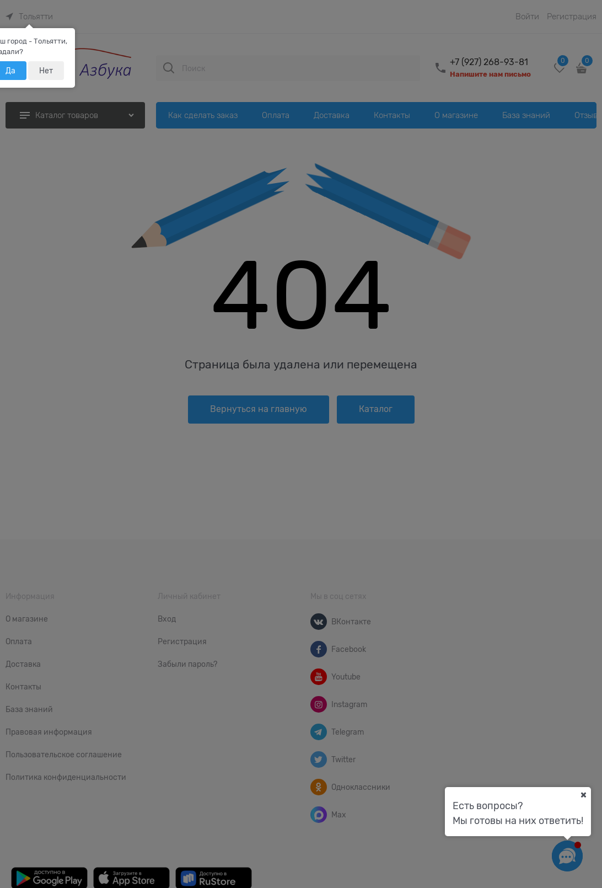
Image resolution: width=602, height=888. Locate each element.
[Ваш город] (583, 794)
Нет (46, 70)
